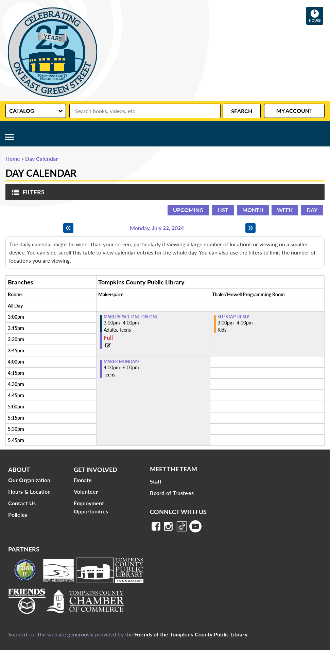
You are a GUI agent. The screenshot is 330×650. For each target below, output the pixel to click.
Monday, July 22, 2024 (157, 228)
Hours (316, 15)
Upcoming (188, 210)
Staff (156, 481)
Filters (27, 194)
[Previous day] (68, 228)
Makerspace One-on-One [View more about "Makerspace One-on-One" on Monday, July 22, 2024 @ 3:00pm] (131, 317)
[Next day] (250, 228)
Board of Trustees (172, 493)
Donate (83, 480)
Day (312, 210)
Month (252, 210)
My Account (294, 110)
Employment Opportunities (91, 507)
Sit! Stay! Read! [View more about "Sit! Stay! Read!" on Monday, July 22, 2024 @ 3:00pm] (233, 317)
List (223, 210)
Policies (17, 514)
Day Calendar (41, 158)
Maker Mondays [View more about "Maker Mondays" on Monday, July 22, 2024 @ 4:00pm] (122, 362)
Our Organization (29, 480)
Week (285, 210)
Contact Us (22, 503)
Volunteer (86, 491)
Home (12, 158)
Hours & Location (29, 491)
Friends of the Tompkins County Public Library (190, 634)
